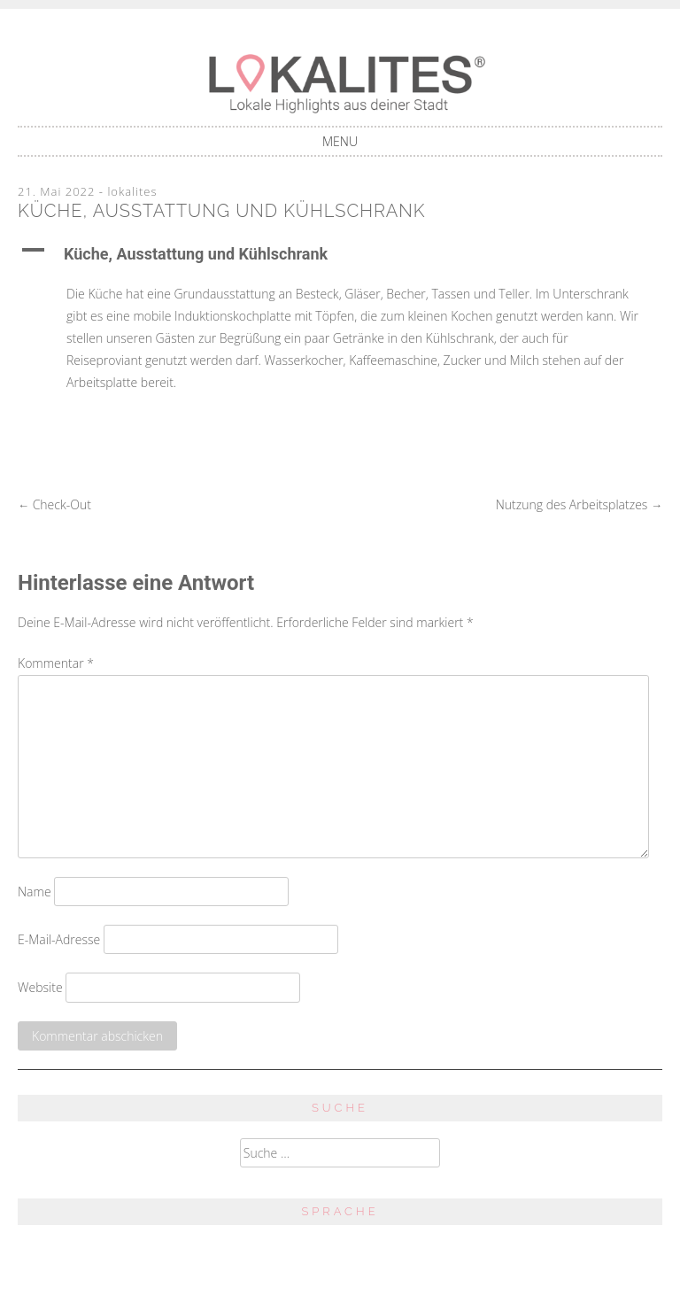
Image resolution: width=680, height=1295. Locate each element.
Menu (340, 141)
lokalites (132, 191)
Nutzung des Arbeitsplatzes (579, 504)
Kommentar (56, 663)
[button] (340, 254)
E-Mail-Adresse (59, 939)
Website (40, 987)
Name (34, 891)
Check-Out (54, 504)
